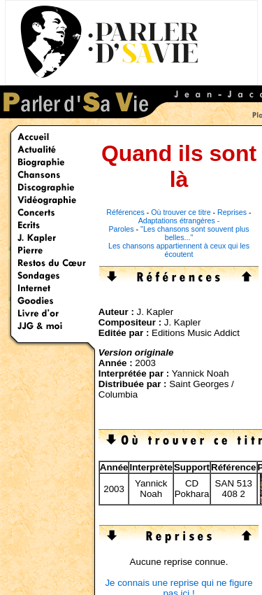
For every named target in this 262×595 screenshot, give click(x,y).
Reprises (232, 212)
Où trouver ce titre (180, 212)
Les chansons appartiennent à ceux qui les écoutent (178, 249)
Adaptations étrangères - (179, 220)
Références (125, 212)
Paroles (120, 229)
